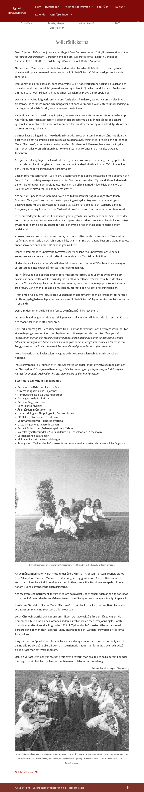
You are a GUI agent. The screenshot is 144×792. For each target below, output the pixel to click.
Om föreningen (59, 14)
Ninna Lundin (87, 23)
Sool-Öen (103, 7)
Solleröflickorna (25, 772)
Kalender (40, 14)
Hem (38, 7)
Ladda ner (43, 772)
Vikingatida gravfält (77, 7)
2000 (117, 23)
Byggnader (52, 7)
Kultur (119, 7)
